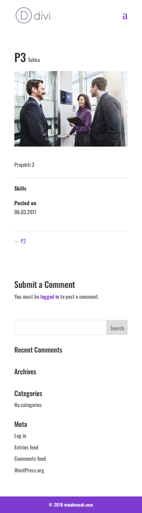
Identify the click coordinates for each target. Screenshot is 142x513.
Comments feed (30, 458)
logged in (49, 296)
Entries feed (26, 447)
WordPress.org (29, 470)
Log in (20, 435)
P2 (20, 241)
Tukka (34, 60)
